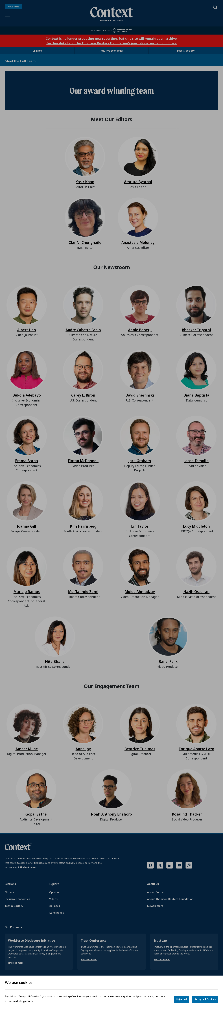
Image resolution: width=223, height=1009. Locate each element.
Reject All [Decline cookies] (181, 999)
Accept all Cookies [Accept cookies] (205, 999)
